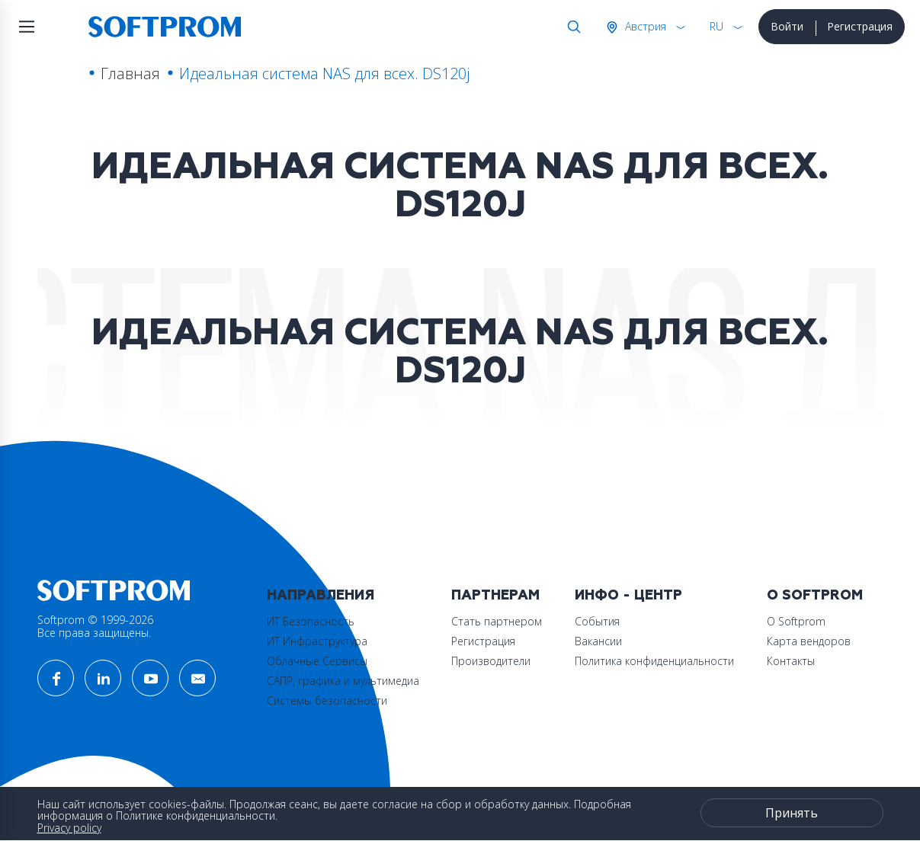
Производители (491, 661)
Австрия (644, 26)
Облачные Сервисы (317, 661)
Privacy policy (69, 827)
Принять (791, 812)
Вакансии (598, 641)
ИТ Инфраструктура (317, 641)
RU (716, 26)
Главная (130, 73)
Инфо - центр (628, 595)
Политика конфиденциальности (654, 661)
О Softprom (815, 595)
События (597, 621)
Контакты (791, 661)
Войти (787, 26)
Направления (320, 595)
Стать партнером (496, 621)
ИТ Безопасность (310, 621)
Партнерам (495, 595)
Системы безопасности (327, 700)
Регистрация (860, 26)
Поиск (571, 27)
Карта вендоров (809, 641)
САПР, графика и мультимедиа (343, 680)
